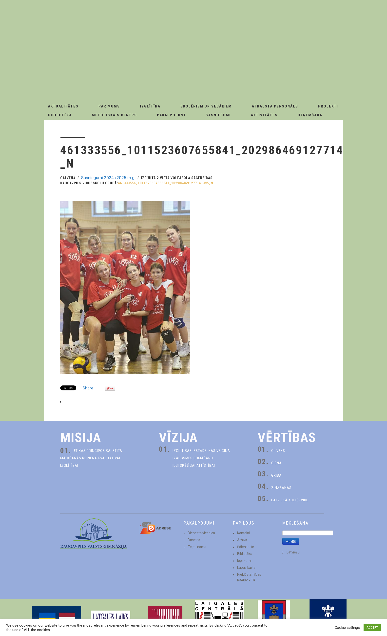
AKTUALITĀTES (63, 106)
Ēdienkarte (245, 547)
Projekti (328, 106)
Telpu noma (197, 547)
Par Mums (109, 106)
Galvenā (68, 178)
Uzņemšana (310, 115)
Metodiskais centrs (114, 115)
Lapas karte (246, 568)
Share (87, 387)
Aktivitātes (264, 115)
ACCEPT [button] (372, 627)
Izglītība (150, 106)
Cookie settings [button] (347, 627)
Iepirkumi (244, 561)
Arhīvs (242, 540)
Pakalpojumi (171, 115)
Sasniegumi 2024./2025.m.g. (108, 177)
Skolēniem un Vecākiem (206, 106)
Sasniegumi (218, 115)
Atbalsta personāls (275, 106)
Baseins (194, 540)
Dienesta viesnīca (201, 533)
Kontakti (243, 533)
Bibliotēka (60, 115)
